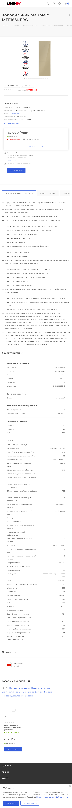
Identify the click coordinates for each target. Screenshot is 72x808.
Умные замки (27, 696)
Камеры (48, 692)
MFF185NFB (19, 663)
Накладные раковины (19, 688)
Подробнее (11, 160)
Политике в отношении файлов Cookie (52, 797)
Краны (5, 688)
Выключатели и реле (12, 692)
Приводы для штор (11, 696)
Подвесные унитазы (40, 688)
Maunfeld (16, 113)
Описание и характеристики (19, 193)
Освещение (28, 692)
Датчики (39, 692)
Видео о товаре (47, 193)
